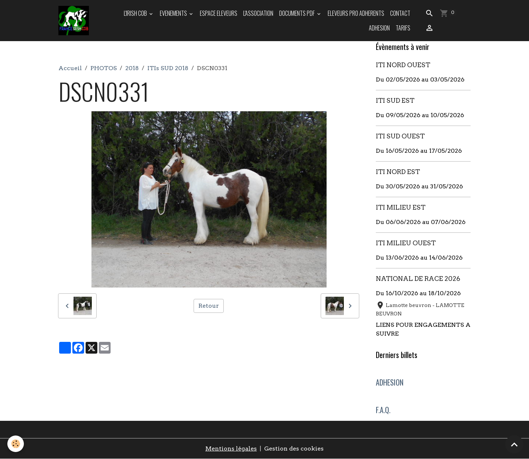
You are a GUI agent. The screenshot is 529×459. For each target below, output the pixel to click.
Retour (208, 305)
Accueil (70, 68)
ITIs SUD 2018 (167, 68)
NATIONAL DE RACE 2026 (418, 278)
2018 (132, 68)
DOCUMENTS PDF (297, 13)
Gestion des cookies (294, 448)
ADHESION (379, 28)
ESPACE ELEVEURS (218, 13)
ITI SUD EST (395, 100)
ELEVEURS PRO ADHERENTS (356, 13)
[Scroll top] (514, 444)
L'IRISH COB (136, 13)
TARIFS (403, 28)
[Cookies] (15, 443)
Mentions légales (231, 448)
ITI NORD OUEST (403, 65)
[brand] (74, 20)
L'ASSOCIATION (258, 13)
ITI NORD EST (398, 172)
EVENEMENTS (174, 13)
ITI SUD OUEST (400, 136)
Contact (400, 13)
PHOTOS (103, 68)
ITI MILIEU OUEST (406, 243)
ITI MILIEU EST (400, 207)
